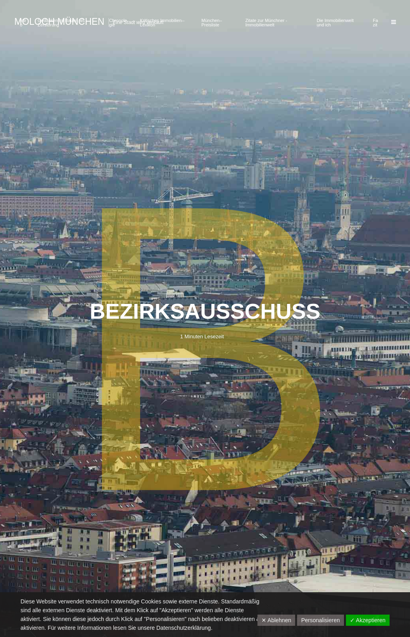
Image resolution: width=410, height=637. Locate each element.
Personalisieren (320, 620)
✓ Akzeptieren (368, 620)
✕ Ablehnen (276, 620)
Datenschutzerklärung (183, 628)
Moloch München (59, 21)
